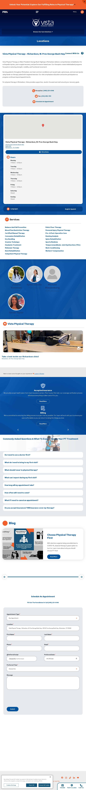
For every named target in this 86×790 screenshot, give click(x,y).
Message (10, 675)
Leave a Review (38, 374)
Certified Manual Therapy (15, 233)
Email (46, 644)
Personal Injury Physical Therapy (58, 230)
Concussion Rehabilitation (15, 236)
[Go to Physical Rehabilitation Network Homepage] (6, 12)
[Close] (50, 779)
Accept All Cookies (44, 787)
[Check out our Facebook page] (62, 778)
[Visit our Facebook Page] (82, 53)
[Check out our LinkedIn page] (74, 778)
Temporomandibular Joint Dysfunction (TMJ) (63, 245)
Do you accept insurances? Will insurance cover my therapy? (29, 508)
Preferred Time (12, 665)
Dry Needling (10, 239)
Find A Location (71, 787)
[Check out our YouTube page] (78, 778)
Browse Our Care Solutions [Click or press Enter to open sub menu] (42, 32)
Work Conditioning (53, 248)
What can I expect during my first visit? (21, 478)
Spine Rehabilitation (53, 239)
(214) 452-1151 (46, 96)
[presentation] (19, 698)
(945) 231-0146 (48, 90)
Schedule (62, 787)
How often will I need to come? (17, 493)
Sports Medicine (52, 242)
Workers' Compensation (55, 251)
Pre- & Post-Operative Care (56, 233)
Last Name (47, 634)
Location (10, 624)
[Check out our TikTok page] (70, 778)
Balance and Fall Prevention (15, 227)
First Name (10, 634)
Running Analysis (52, 236)
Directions (43, 152)
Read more (55, 557)
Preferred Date (49, 655)
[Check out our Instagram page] (66, 778)
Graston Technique (12, 242)
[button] (82, 12)
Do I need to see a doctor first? (17, 455)
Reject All (31, 787)
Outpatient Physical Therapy (16, 254)
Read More (43, 401)
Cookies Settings (11, 787)
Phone (9, 644)
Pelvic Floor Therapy (53, 227)
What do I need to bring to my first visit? (21, 462)
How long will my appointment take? (19, 485)
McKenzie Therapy (12, 248)
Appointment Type (13, 614)
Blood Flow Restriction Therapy (17, 230)
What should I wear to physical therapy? (21, 470)
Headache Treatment (13, 245)
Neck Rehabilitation (12, 251)
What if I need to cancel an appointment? (21, 500)
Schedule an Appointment (45, 101)
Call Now (81, 787)
